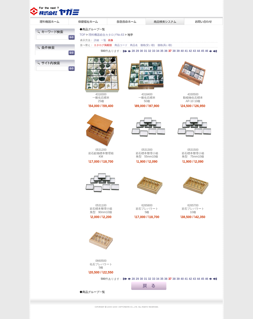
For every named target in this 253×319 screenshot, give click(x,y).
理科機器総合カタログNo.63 (106, 34)
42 (190, 51)
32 (149, 51)
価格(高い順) (164, 45)
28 (133, 51)
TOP (82, 34)
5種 (147, 212)
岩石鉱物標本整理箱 (101, 153)
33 (153, 51)
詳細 (96, 40)
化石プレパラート (101, 264)
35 (161, 51)
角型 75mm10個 (193, 156)
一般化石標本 (100, 97)
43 (194, 51)
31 (145, 51)
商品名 (134, 45)
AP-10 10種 (193, 101)
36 (165, 51)
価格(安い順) (148, 45)
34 (157, 51)
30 (141, 51)
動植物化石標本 (193, 97)
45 (202, 51)
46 (206, 51)
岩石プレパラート (147, 208)
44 (198, 51)
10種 (193, 212)
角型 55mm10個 (147, 156)
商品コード (121, 45)
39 (178, 51)
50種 (147, 101)
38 (174, 51)
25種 (101, 101)
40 (182, 51)
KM (101, 156)
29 (137, 51)
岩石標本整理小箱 (147, 153)
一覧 (103, 40)
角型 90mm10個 (101, 212)
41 (186, 51)
